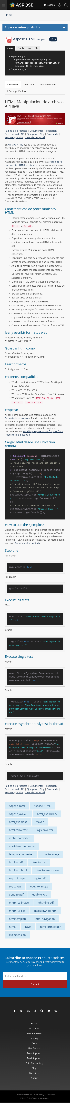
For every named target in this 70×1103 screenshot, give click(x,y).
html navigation (45, 919)
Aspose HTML (42, 806)
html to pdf (16, 862)
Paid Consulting (34, 1063)
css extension (17, 935)
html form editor (50, 927)
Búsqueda (52, 134)
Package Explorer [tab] (17, 91)
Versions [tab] (29, 84)
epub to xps (39, 894)
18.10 (53, 39)
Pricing (34, 1038)
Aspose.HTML (29, 38)
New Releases (34, 1033)
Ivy (29, 48)
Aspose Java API (18, 814)
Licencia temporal (35, 137)
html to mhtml (18, 870)
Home (8, 15)
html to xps (39, 862)
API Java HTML (15, 144)
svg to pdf (39, 878)
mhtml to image (19, 902)
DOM (28, 927)
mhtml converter (19, 838)
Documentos (36, 130)
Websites (34, 1073)
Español (49, 4)
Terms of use (37, 1098)
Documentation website (27, 543)
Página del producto (16, 130)
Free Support (34, 1053)
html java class (18, 822)
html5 (12, 927)
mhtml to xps (17, 911)
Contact (46, 1098)
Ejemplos (32, 134)
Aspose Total (17, 806)
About (34, 1078)
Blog (42, 134)
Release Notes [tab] (48, 84)
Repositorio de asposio (17, 418)
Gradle (21, 48)
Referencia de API (14, 134)
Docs (34, 1043)
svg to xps (15, 886)
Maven (10, 48)
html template (18, 919)
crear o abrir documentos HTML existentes (33, 163)
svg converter (44, 830)
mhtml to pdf (46, 902)
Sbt (36, 48)
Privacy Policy (26, 1098)
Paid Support (34, 1058)
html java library (47, 814)
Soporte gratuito (14, 137)
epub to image (39, 886)
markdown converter (22, 846)
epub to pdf (16, 894)
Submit (35, 984)
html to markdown (47, 870)
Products (34, 1028)
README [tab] (12, 84)
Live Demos (34, 1048)
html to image (50, 854)
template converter (21, 854)
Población (51, 130)
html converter (18, 830)
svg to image (17, 878)
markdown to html (45, 911)
